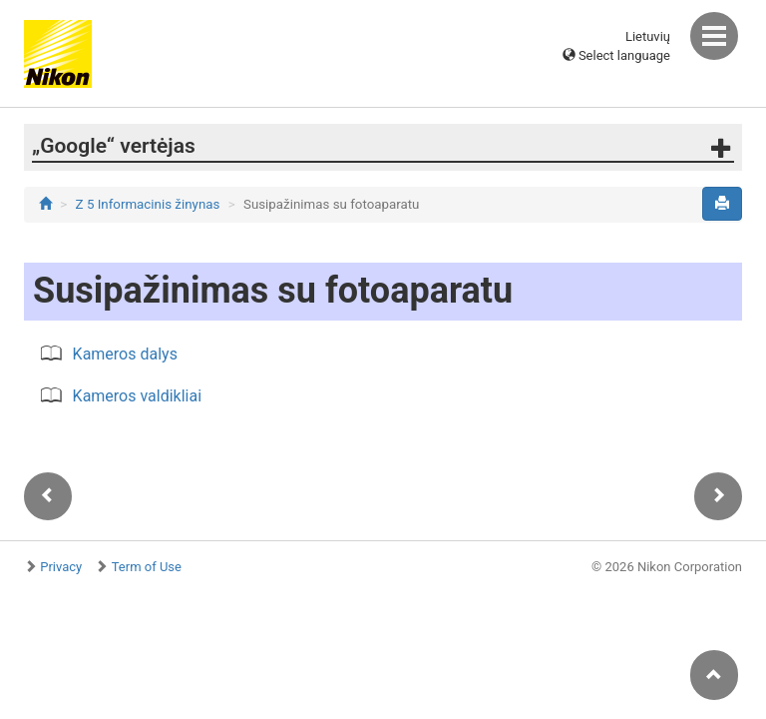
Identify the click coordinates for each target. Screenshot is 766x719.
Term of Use (147, 566)
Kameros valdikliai (137, 395)
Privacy (61, 566)
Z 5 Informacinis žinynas (148, 204)
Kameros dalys (125, 354)
